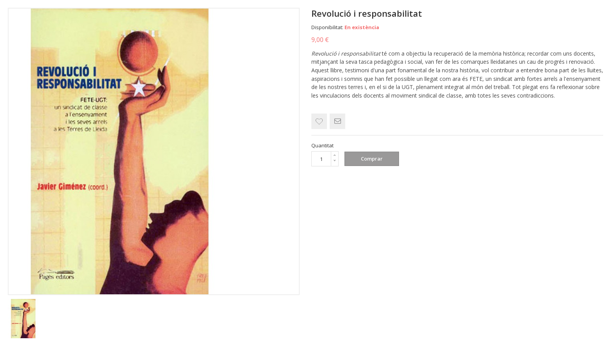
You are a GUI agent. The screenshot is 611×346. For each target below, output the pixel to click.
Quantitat (322, 145)
